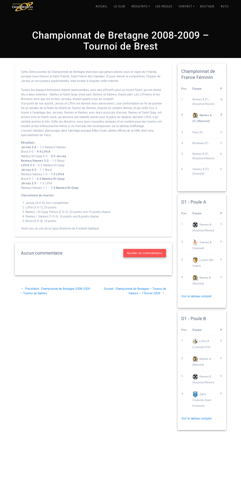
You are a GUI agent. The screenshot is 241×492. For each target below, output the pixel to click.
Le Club (119, 6)
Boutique (207, 6)
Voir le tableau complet (196, 296)
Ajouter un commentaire (144, 253)
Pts (222, 89)
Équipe (197, 89)
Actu (225, 6)
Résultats (139, 6)
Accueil (102, 6)
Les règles (164, 6)
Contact (185, 6)
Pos (183, 89)
